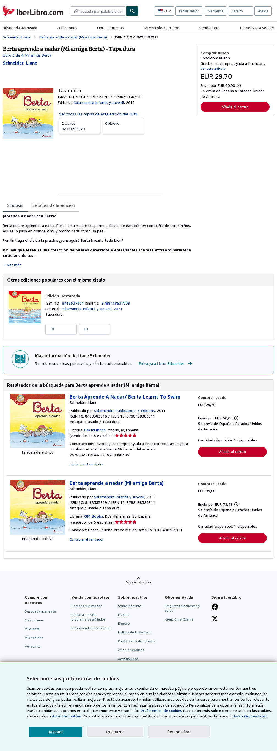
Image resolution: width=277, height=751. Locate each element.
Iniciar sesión (189, 11)
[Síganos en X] (215, 619)
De (80, 126)
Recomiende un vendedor (91, 628)
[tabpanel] (97, 240)
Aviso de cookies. (67, 716)
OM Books (93, 516)
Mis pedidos (34, 638)
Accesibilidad (128, 659)
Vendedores (209, 27)
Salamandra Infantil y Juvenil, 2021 (91, 308)
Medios (123, 615)
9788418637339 (116, 303)
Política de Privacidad (134, 632)
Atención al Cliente (179, 619)
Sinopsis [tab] (15, 205)
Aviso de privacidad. (250, 716)
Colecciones (67, 27)
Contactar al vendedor (86, 464)
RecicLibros (95, 429)
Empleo (124, 623)
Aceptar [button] (55, 732)
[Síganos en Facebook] (215, 607)
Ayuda (263, 11)
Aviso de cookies (131, 650)
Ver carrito (33, 646)
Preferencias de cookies (161, 710)
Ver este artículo (213, 68)
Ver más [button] (14, 264)
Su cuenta (215, 11)
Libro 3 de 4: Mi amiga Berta (27, 55)
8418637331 (73, 303)
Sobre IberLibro (129, 606)
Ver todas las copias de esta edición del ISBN (98, 114)
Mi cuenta (32, 629)
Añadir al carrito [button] (235, 106)
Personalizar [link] (179, 731)
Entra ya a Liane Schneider (166, 363)
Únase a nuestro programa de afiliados (89, 617)
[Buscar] (132, 11)
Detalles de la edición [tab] (53, 205)
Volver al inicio (138, 582)
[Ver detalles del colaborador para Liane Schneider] (20, 63)
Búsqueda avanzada (20, 27)
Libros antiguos (110, 27)
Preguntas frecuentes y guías (182, 608)
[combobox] (98, 11)
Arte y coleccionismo (161, 27)
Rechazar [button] (115, 732)
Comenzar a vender (257, 27)
